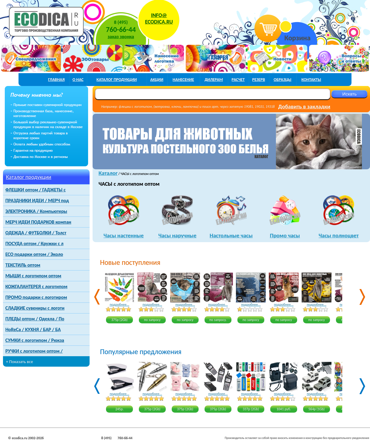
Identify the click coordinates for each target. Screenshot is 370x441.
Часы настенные (124, 235)
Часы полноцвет (339, 235)
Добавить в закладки (304, 106)
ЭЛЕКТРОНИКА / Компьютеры (36, 211)
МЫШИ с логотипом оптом (33, 276)
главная (56, 79)
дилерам (214, 79)
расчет (238, 79)
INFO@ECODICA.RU (159, 18)
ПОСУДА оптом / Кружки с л (34, 243)
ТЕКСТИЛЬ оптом (22, 265)
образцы (282, 79)
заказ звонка (121, 36)
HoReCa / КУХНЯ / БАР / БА (33, 329)
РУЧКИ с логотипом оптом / (34, 351)
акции (156, 79)
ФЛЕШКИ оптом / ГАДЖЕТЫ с (35, 190)
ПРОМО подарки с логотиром (36, 297)
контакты (311, 79)
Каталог (108, 173)
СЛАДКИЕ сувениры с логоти (35, 308)
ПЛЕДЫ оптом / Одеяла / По (34, 319)
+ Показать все (19, 361)
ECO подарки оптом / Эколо (34, 254)
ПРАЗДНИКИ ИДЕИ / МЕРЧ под (37, 200)
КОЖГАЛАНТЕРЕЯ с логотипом (36, 286)
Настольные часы (231, 235)
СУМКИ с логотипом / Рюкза (34, 340)
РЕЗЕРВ (258, 79)
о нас (78, 79)
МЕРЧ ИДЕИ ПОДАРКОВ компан (38, 222)
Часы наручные (177, 235)
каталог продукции (116, 79)
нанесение (183, 79)
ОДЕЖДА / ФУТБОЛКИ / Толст (35, 233)
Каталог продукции (28, 176)
